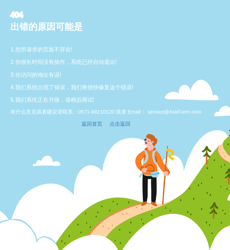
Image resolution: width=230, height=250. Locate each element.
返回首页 (92, 124)
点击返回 (120, 124)
